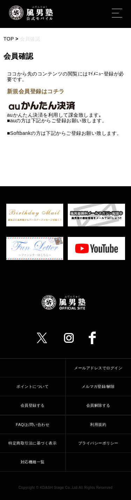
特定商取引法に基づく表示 (32, 443)
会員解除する (98, 405)
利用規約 (98, 424)
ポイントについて (32, 386)
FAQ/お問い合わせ (32, 424)
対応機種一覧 (33, 462)
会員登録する (33, 405)
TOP (8, 39)
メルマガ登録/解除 (98, 386)
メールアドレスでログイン (98, 368)
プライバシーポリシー (98, 443)
